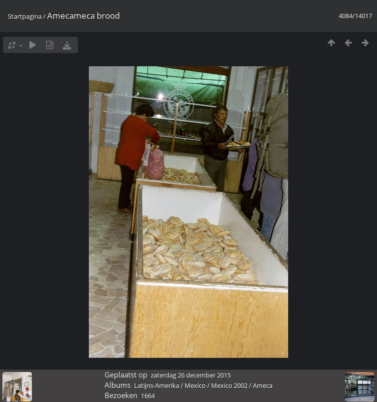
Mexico (195, 385)
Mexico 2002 (229, 385)
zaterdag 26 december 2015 (191, 375)
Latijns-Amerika (156, 385)
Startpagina (25, 16)
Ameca (262, 385)
